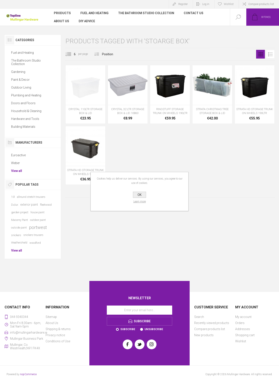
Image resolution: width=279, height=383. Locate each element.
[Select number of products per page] (71, 54)
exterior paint (29, 204)
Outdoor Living (21, 87)
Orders (240, 323)
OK (139, 195)
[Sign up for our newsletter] (139, 310)
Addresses (242, 329)
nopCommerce (28, 374)
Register (183, 4)
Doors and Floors (23, 103)
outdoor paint (38, 220)
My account (243, 317)
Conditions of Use (58, 341)
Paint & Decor (20, 79)
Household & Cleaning (26, 111)
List (270, 54)
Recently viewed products (211, 323)
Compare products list (261, 4)
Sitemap (51, 317)
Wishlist (240, 341)
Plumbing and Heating (26, 95)
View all (16, 171)
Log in (205, 4)
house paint (37, 212)
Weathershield (19, 242)
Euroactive (18, 155)
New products (204, 335)
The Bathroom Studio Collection (26, 62)
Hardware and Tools (25, 119)
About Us (52, 323)
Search (199, 317)
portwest (38, 227)
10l (13, 196)
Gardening (18, 72)
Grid (260, 54)
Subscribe (127, 329)
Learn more (139, 201)
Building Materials (23, 126)
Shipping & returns (58, 329)
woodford (35, 242)
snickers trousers (33, 235)
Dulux (14, 204)
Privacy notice (55, 335)
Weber (15, 163)
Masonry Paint (19, 220)
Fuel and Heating (22, 52)
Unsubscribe (154, 329)
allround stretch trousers (31, 196)
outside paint (19, 227)
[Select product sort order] (110, 54)
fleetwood (46, 204)
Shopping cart (245, 335)
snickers (16, 235)
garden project (19, 212)
